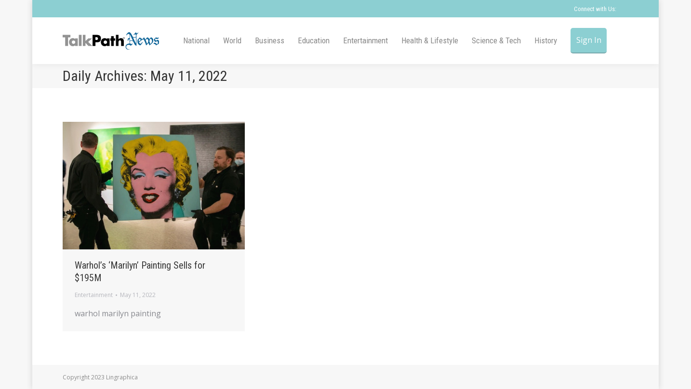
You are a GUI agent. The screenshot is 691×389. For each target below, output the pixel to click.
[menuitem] (196, 41)
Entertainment (94, 295)
